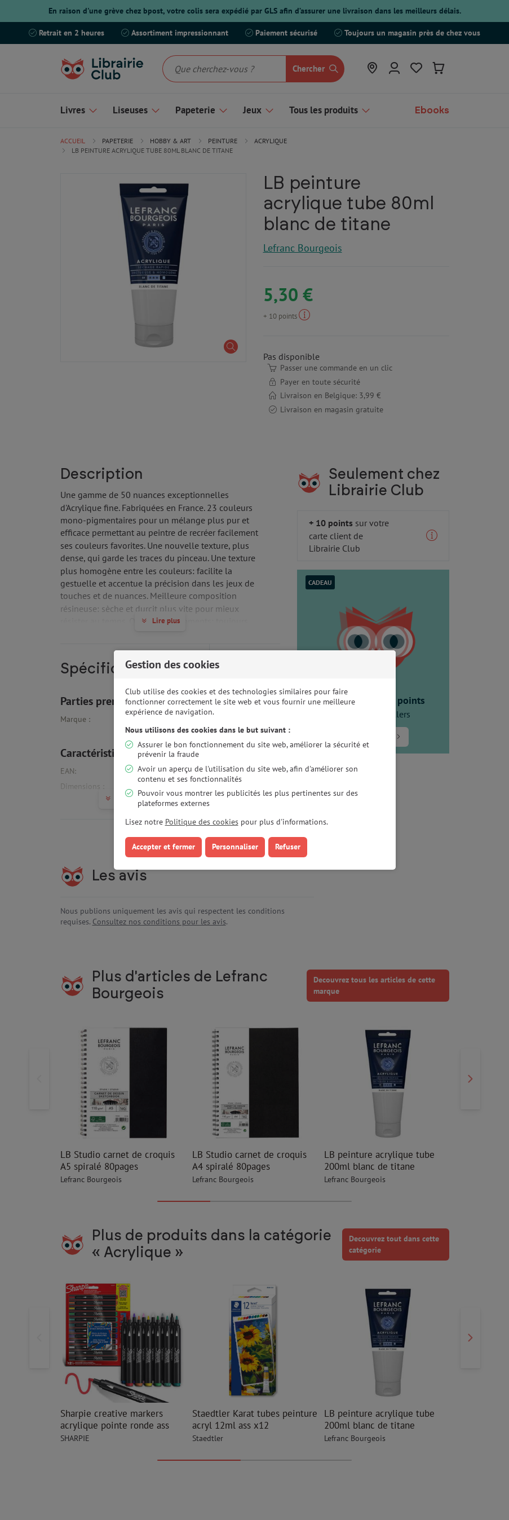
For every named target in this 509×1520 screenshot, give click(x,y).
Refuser (287, 846)
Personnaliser (235, 846)
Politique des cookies (201, 822)
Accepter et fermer (163, 846)
